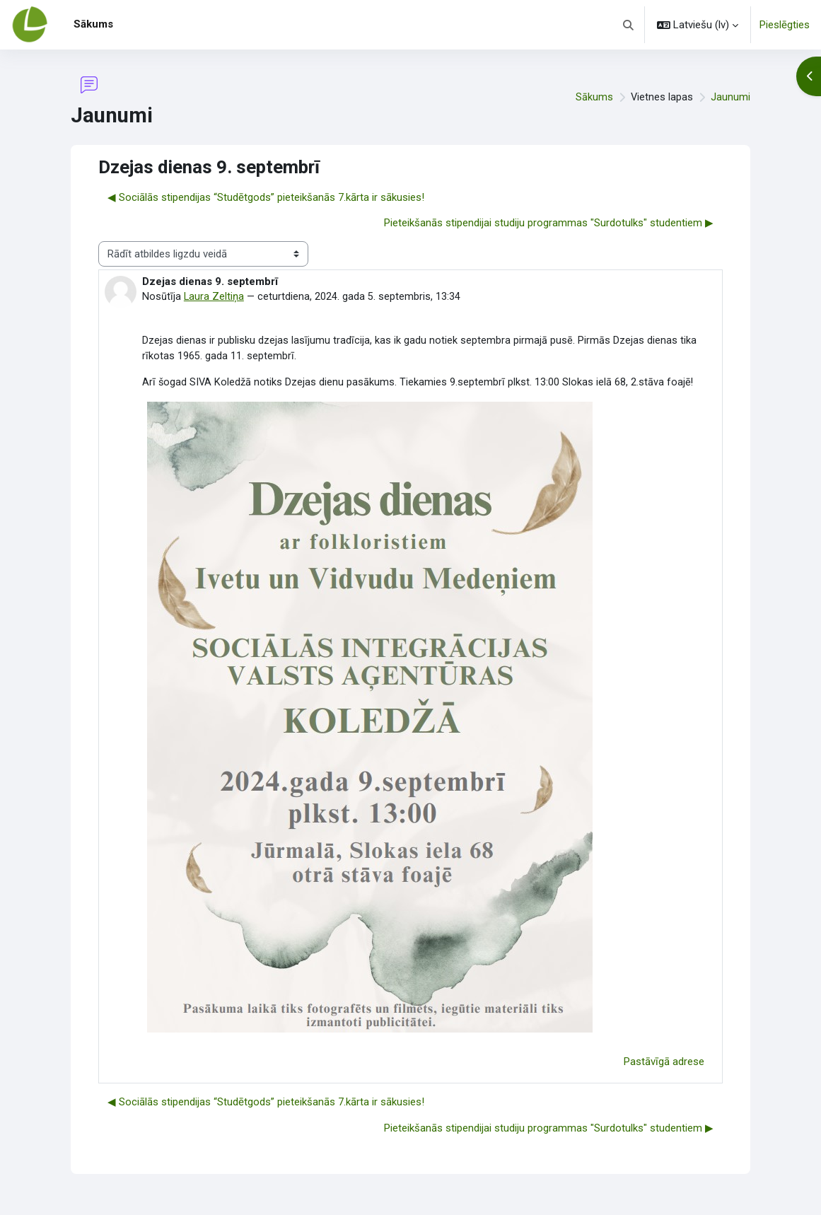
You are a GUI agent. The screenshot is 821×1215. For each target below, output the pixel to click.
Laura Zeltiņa (214, 296)
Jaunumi (730, 97)
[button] (629, 25)
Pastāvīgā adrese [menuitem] (664, 1063)
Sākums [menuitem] (93, 24)
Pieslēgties (784, 24)
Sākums (593, 97)
